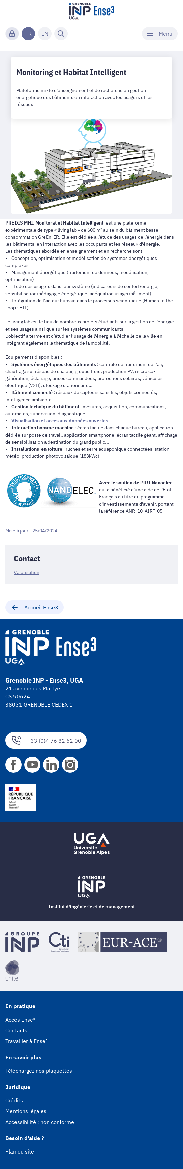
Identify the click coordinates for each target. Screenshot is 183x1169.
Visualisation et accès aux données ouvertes (59, 421)
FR (28, 33)
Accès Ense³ (20, 1019)
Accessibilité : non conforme (39, 1122)
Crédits (14, 1100)
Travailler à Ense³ (26, 1041)
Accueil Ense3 (34, 607)
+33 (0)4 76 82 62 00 (46, 740)
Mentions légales (26, 1111)
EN (44, 33)
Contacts (16, 1030)
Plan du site (19, 1151)
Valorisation (26, 572)
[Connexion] (12, 33)
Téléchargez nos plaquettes (38, 1070)
